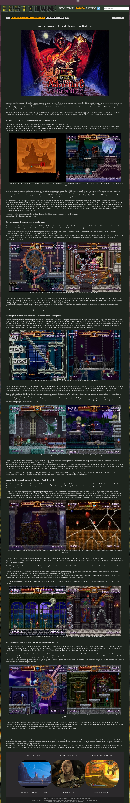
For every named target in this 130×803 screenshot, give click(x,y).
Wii (8, 18)
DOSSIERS (91, 8)
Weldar (118, 18)
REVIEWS (80, 8)
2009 (67, 18)
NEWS (62, 8)
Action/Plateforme (55, 18)
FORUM (70, 8)
